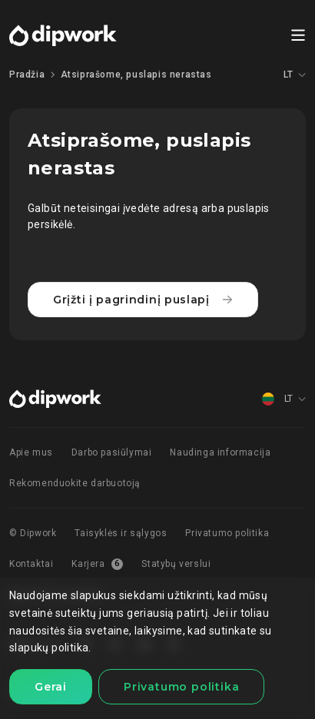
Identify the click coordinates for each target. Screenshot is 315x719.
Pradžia (27, 74)
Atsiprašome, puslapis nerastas (136, 74)
